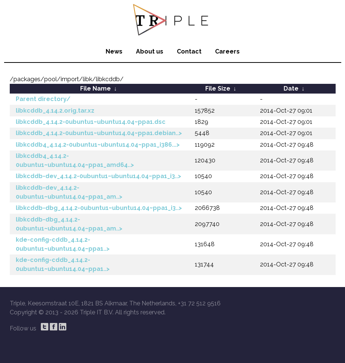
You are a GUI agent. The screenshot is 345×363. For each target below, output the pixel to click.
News (114, 51)
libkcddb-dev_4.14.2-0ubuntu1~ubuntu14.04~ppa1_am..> (69, 192)
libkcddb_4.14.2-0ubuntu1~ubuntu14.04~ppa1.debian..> (99, 133)
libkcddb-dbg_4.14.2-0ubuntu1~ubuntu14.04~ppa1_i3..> (99, 207)
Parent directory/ (43, 99)
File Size (217, 88)
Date (291, 88)
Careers (227, 51)
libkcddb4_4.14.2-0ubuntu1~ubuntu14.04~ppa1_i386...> (98, 144)
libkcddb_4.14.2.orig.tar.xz (55, 110)
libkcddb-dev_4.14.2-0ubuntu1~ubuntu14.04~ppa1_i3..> (98, 176)
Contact (189, 51)
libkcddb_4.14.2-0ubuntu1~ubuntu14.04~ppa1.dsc (91, 121)
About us (149, 51)
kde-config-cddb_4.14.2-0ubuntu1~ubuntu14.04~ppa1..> (63, 244)
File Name (95, 88)
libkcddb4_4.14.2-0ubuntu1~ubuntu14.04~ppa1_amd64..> (75, 160)
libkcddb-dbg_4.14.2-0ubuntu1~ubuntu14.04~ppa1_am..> (69, 224)
